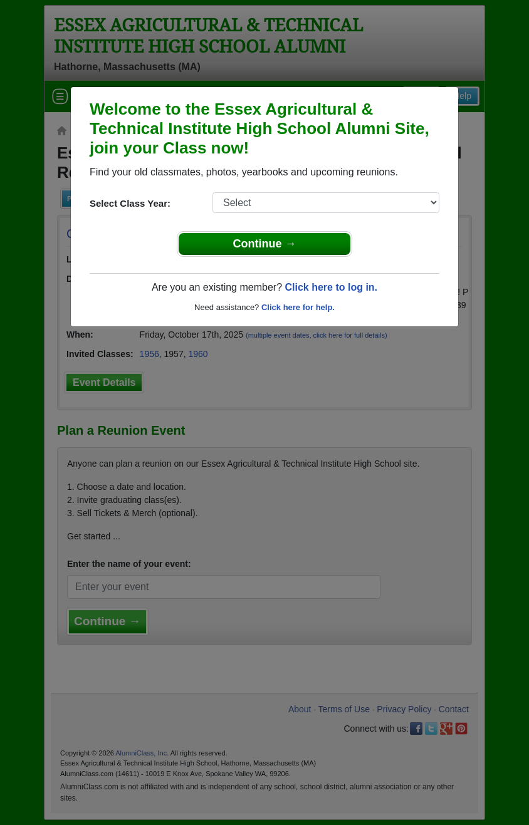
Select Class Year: (130, 203)
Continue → (264, 243)
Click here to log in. (331, 287)
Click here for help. (298, 307)
